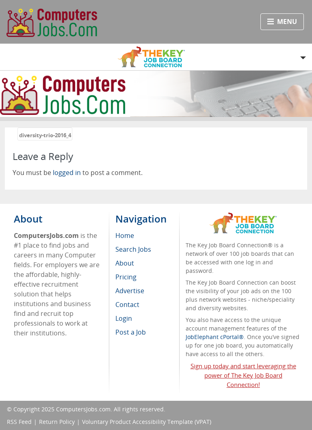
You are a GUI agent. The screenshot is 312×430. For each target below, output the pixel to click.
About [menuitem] (124, 263)
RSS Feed (19, 422)
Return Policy (57, 422)
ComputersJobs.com (83, 409)
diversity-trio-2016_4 (45, 135)
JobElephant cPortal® (215, 337)
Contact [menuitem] (127, 304)
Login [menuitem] (123, 318)
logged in (67, 172)
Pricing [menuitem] (125, 276)
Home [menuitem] (124, 235)
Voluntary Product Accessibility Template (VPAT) (146, 422)
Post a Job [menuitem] (130, 332)
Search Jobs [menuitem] (133, 249)
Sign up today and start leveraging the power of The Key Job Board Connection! (243, 375)
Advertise (129, 290)
